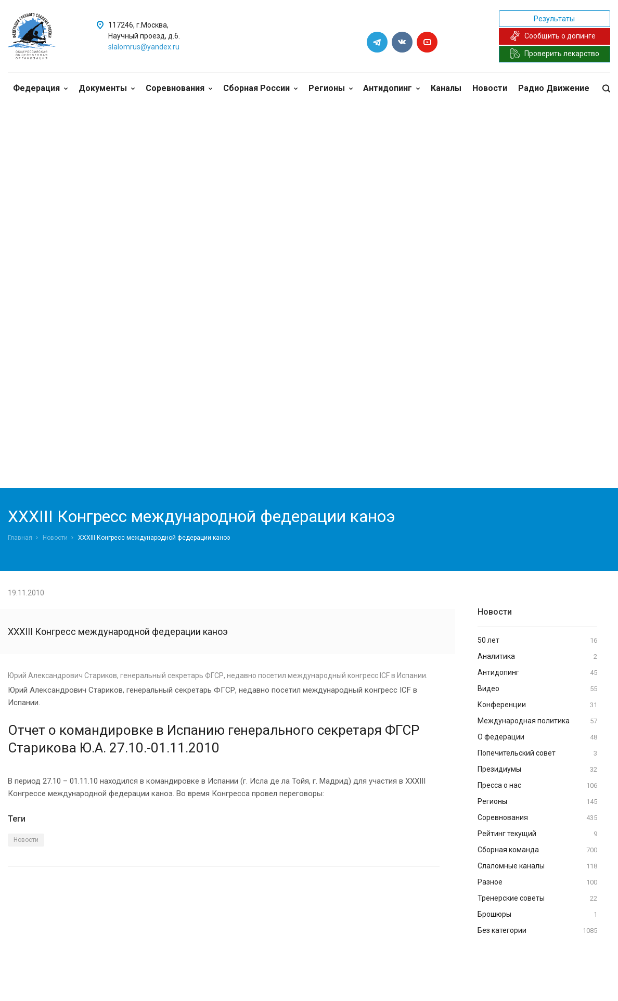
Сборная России (260, 88)
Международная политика (537, 721)
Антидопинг (391, 88)
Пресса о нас (537, 786)
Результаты (554, 19)
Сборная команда (537, 850)
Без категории (537, 931)
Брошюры (537, 914)
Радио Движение (553, 88)
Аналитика (537, 657)
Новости (489, 88)
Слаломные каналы (537, 866)
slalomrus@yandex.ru (143, 47)
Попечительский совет (537, 753)
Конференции (537, 705)
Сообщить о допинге (553, 36)
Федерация (40, 88)
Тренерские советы (537, 898)
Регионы (330, 88)
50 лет (537, 640)
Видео (537, 689)
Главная (20, 537)
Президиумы (537, 769)
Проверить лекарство (554, 53)
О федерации (537, 737)
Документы (107, 88)
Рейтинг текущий (537, 834)
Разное (537, 882)
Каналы (446, 88)
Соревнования (179, 88)
